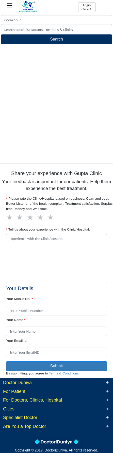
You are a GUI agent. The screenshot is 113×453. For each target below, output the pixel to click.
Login (87, 7)
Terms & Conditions (64, 373)
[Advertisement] (56, 104)
